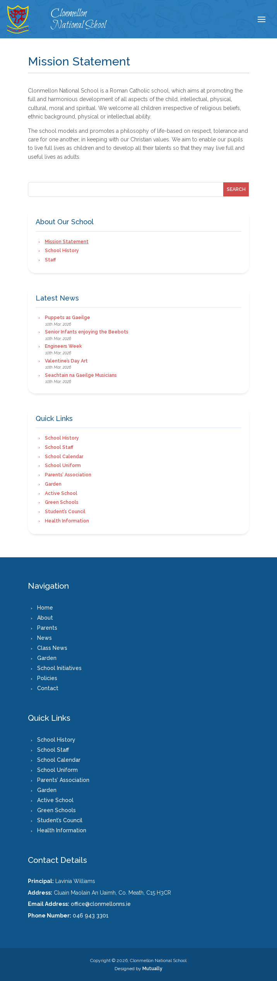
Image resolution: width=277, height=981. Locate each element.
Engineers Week (63, 346)
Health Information (67, 521)
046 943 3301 (91, 915)
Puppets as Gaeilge (67, 317)
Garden (53, 484)
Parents (47, 628)
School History (62, 250)
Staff (50, 260)
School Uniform (63, 465)
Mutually (152, 968)
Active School (61, 493)
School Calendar (64, 456)
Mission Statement (67, 241)
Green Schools (62, 502)
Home (45, 608)
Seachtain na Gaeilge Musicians (81, 375)
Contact (47, 688)
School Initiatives (59, 668)
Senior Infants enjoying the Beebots (86, 332)
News (44, 638)
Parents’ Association (68, 475)
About (45, 618)
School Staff (59, 447)
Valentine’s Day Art (66, 361)
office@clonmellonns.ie (101, 904)
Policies (47, 678)
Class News (52, 648)
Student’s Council (65, 511)
